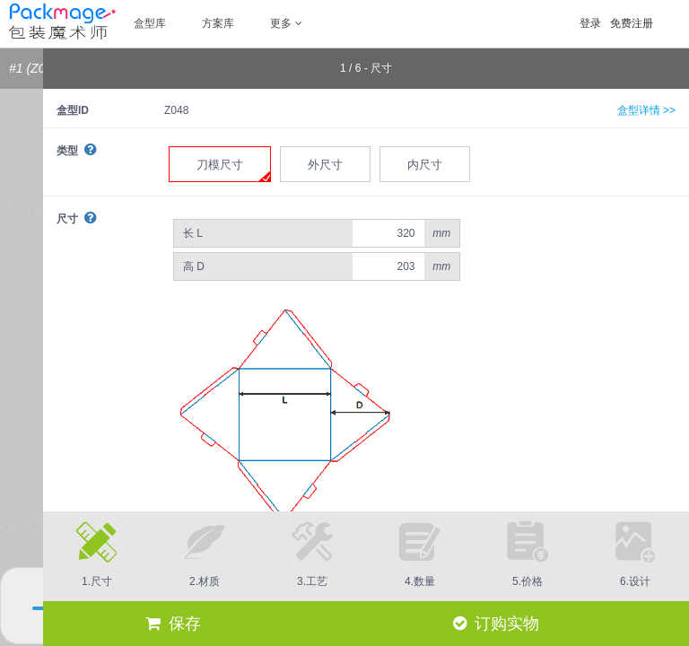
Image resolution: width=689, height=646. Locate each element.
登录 (590, 23)
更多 (286, 23)
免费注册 (631, 23)
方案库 (218, 23)
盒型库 (150, 23)
